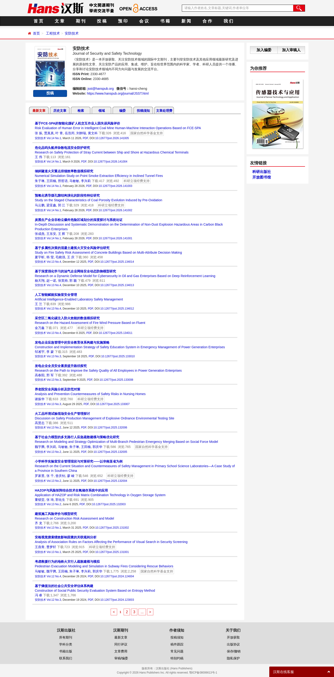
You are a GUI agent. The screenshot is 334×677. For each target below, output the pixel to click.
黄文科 (93, 133)
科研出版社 (261, 172)
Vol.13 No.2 (54, 427)
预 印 (123, 21)
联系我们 (65, 658)
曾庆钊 (60, 476)
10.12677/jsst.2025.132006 (110, 427)
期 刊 (80, 21)
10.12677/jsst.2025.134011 (115, 333)
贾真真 (49, 133)
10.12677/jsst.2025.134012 (117, 308)
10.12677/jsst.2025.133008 (116, 379)
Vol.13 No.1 (54, 527)
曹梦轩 (51, 547)
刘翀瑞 (81, 133)
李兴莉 (86, 181)
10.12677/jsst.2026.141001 (115, 238)
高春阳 (40, 375)
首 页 (38, 21)
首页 (36, 33)
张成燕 (40, 234)
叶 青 (59, 133)
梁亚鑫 (51, 205)
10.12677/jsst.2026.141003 (115, 186)
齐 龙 (38, 523)
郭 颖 (73, 280)
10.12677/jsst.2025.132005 (110, 451)
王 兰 (38, 304)
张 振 (38, 133)
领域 (101, 110)
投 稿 (101, 21)
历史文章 (59, 110)
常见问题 (176, 651)
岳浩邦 (69, 133)
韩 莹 (50, 257)
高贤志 (40, 423)
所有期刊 (65, 637)
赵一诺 (51, 280)
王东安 (51, 234)
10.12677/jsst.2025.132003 (109, 504)
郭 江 (61, 205)
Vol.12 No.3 (54, 599)
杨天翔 (40, 280)
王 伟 (38, 157)
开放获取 (233, 637)
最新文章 (38, 110)
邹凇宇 (40, 352)
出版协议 (233, 644)
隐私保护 (233, 658)
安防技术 (72, 33)
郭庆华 (97, 447)
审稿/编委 (121, 658)
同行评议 (120, 644)
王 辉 (61, 234)
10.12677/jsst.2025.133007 (113, 404)
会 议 (144, 21)
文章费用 (120, 651)
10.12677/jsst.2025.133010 (118, 356)
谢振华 (40, 399)
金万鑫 (40, 328)
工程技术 (53, 33)
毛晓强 (60, 257)
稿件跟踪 (176, 644)
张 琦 (50, 499)
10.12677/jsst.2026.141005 (112, 138)
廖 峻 (70, 476)
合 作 (207, 21)
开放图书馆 (261, 177)
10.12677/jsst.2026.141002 (115, 210)
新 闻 (186, 21)
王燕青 (40, 547)
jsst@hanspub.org (100, 88)
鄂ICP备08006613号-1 (203, 672)
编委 (122, 110)
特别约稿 (176, 658)
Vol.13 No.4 (54, 261)
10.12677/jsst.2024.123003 (117, 599)
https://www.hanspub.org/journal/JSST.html (118, 93)
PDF (85, 138)
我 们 (228, 21)
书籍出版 (65, 651)
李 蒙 (50, 352)
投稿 (50, 93)
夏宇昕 (40, 257)
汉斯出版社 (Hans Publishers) (174, 668)
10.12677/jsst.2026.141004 (110, 161)
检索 (80, 110)
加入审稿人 (291, 50)
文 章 (59, 21)
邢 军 (50, 375)
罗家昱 (40, 476)
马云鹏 (40, 205)
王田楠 (51, 181)
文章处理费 (164, 110)
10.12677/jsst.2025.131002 (112, 527)
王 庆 (70, 257)
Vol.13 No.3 (54, 356)
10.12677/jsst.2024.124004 (117, 576)
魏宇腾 (40, 447)
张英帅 (63, 280)
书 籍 (165, 21)
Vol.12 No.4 (54, 576)
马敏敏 (74, 181)
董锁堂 (40, 499)
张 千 (50, 476)
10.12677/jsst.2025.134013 (117, 285)
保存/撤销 (234, 651)
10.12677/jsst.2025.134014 (117, 261)
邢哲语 (63, 181)
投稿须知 (143, 110)
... (142, 612)
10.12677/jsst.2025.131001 (112, 552)
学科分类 (65, 644)
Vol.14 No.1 (54, 138)
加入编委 (264, 50)
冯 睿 (38, 595)
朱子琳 (40, 181)
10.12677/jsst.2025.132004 (110, 480)
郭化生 (60, 499)
